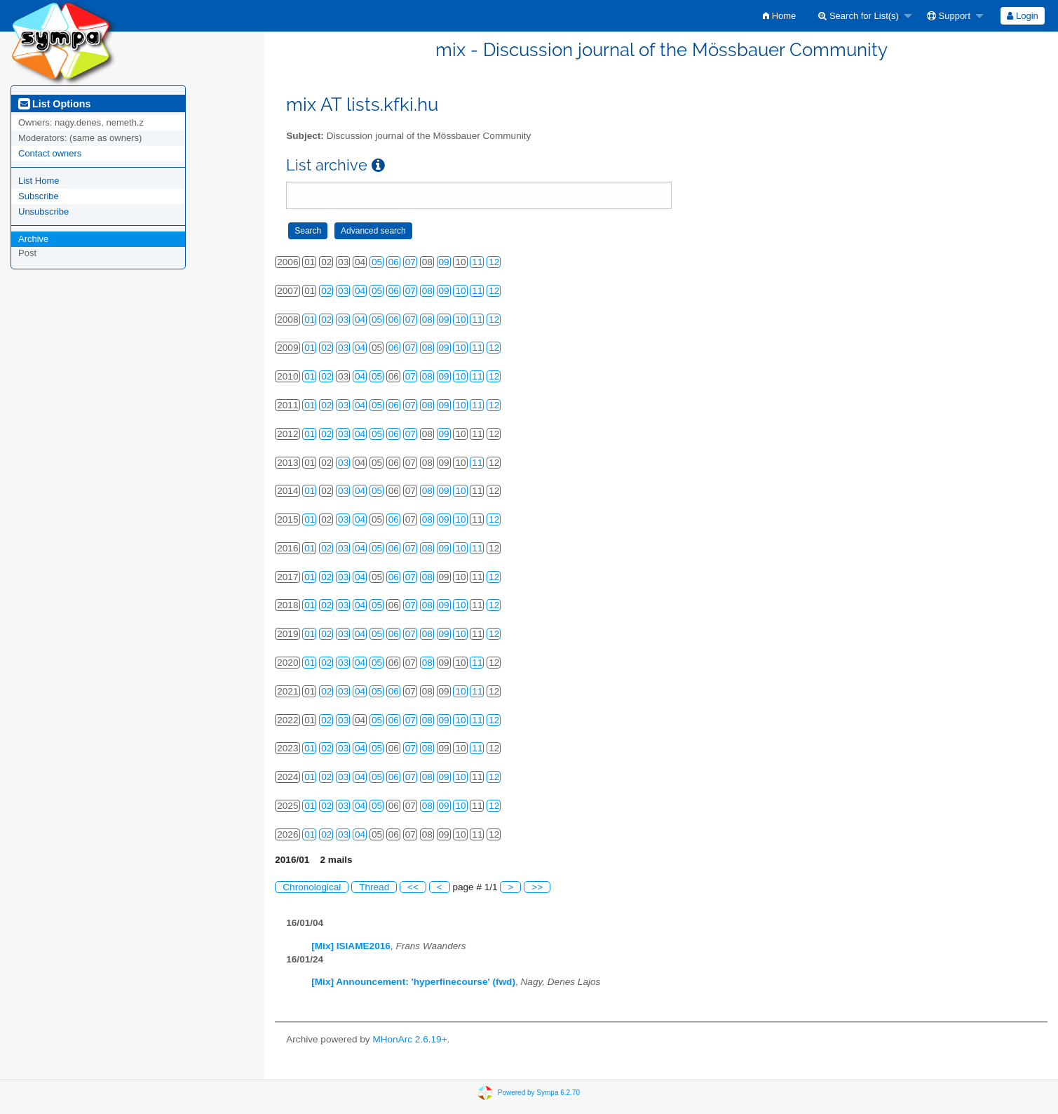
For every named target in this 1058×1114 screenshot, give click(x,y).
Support (948, 16)
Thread (374, 887)
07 (410, 262)
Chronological (312, 887)
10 (460, 291)
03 (343, 291)
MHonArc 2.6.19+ (409, 1039)
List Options (54, 103)
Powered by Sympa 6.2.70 (539, 1092)
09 (444, 262)
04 (360, 291)
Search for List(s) (858, 16)
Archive (33, 239)
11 (477, 262)
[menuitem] (779, 16)
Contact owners (49, 153)
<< (413, 887)
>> (537, 887)
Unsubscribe (43, 211)
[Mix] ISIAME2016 (351, 946)
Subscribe (38, 196)
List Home (39, 180)
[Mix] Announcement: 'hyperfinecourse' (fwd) (413, 982)
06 (393, 262)
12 (494, 262)
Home (779, 16)
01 (309, 319)
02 (326, 291)
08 (427, 291)
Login (1022, 16)
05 (377, 262)
